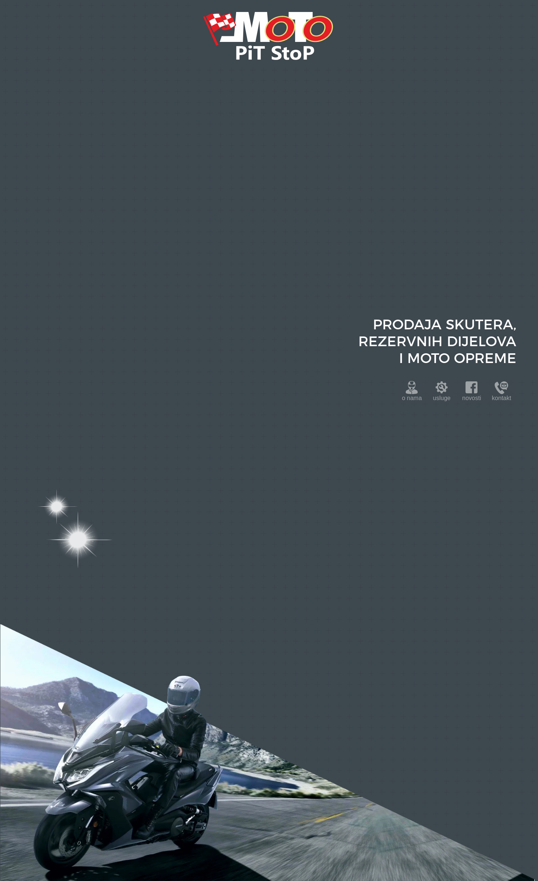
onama (412, 398)
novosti (471, 398)
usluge (442, 398)
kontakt (501, 398)
